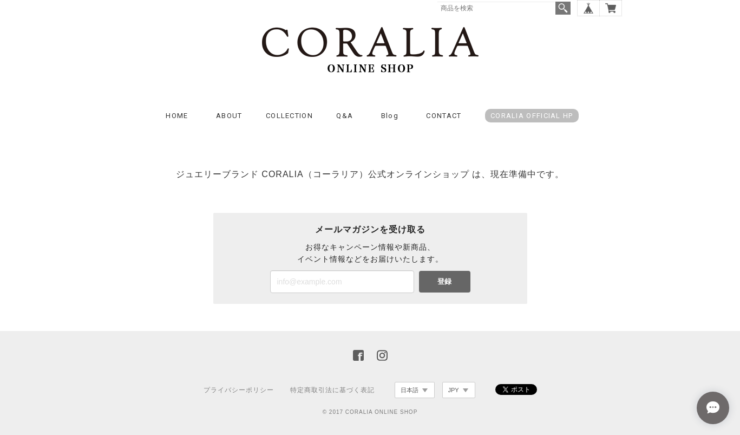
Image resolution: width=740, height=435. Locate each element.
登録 (444, 281)
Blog (389, 116)
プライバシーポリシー (239, 390)
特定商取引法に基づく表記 (332, 390)
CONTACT (443, 116)
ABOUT (229, 116)
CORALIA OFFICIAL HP (531, 116)
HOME (177, 116)
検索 (563, 8)
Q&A (344, 116)
